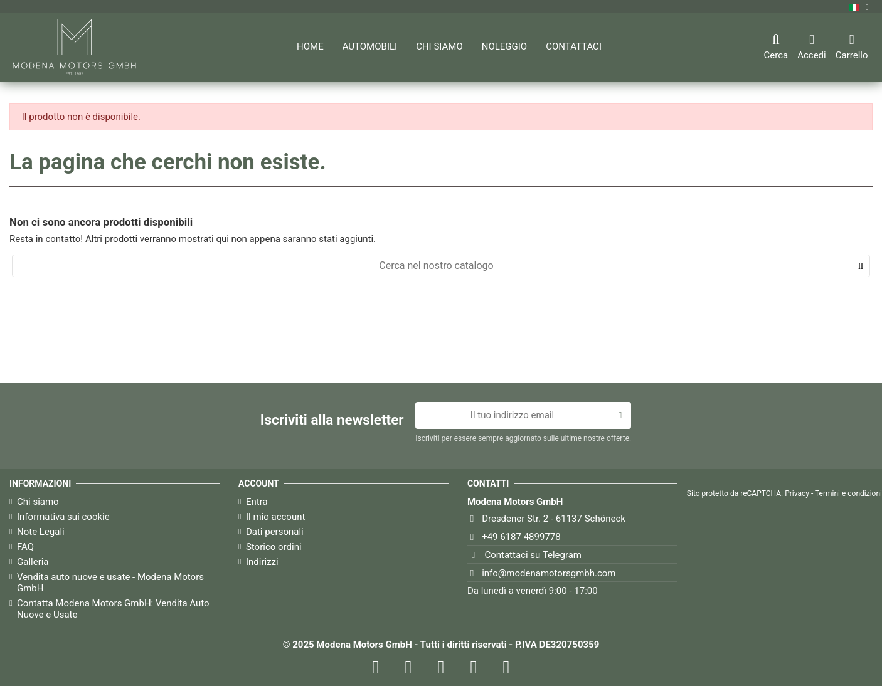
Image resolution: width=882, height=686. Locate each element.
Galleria (33, 561)
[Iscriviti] (620, 416)
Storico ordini (274, 546)
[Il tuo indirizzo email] (512, 415)
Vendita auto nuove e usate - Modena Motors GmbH (110, 582)
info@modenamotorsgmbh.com (548, 573)
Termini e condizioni (848, 493)
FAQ (25, 546)
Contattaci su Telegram (533, 555)
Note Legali (41, 531)
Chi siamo (38, 501)
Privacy (797, 493)
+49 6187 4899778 (521, 536)
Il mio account (275, 516)
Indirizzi (262, 561)
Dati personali (275, 531)
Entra (257, 501)
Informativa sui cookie (63, 516)
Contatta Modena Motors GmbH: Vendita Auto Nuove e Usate (113, 609)
